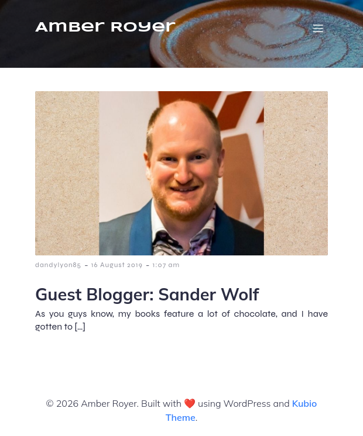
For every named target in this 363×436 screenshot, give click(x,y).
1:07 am (166, 265)
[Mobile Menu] (318, 28)
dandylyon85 (58, 265)
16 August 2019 (117, 265)
